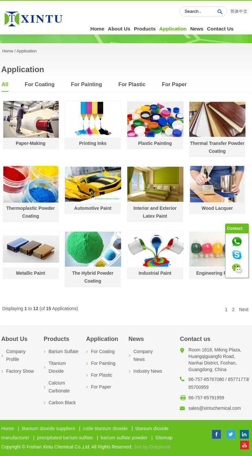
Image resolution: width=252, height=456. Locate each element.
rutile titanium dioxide (105, 428)
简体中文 (238, 11)
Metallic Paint (30, 273)
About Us (119, 28)
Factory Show (20, 371)
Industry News (148, 371)
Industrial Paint (155, 273)
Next (243, 309)
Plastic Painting (155, 143)
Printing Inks (93, 143)
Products (145, 28)
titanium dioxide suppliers (48, 428)
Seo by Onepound (152, 447)
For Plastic (132, 84)
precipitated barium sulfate (65, 437)
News (196, 28)
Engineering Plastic (217, 273)
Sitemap (164, 437)
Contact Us (220, 28)
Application (173, 28)
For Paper (174, 84)
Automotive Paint (92, 208)
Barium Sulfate (63, 351)
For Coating (40, 84)
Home (97, 28)
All (5, 84)
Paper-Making (30, 143)
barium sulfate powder (124, 437)
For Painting (86, 84)
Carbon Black (62, 402)
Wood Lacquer (217, 208)
